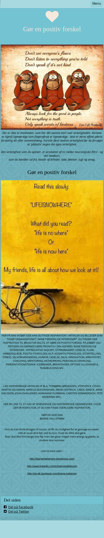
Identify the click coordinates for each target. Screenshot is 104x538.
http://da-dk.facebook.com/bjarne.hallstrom (52, 473)
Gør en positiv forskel (52, 29)
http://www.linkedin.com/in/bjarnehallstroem (52, 466)
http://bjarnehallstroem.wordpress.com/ (52, 458)
